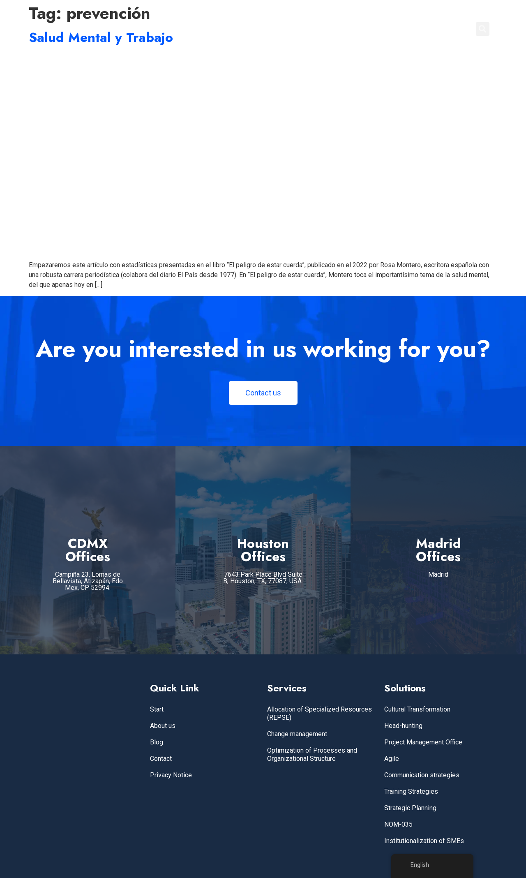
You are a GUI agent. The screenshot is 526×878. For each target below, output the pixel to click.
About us (162, 726)
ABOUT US (373, 28)
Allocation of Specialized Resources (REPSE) (319, 713)
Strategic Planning (410, 808)
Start (157, 709)
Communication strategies (421, 775)
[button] (482, 29)
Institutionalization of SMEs (424, 841)
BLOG (410, 28)
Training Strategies (411, 791)
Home (294, 28)
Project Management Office (423, 742)
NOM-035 (398, 824)
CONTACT (446, 28)
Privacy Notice (171, 775)
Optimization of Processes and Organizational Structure (312, 754)
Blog (156, 742)
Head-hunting (403, 726)
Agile (391, 758)
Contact (161, 758)
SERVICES (330, 28)
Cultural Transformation (417, 709)
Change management (297, 734)
